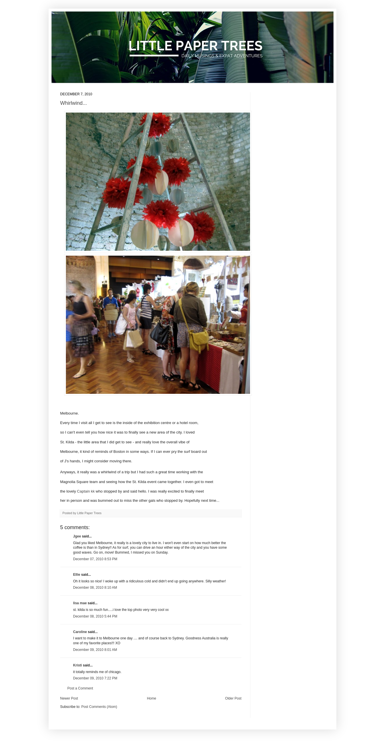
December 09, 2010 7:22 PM (95, 678)
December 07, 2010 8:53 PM (95, 559)
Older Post (233, 698)
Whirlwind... (73, 103)
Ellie (76, 574)
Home (151, 698)
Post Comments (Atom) (99, 706)
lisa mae (80, 603)
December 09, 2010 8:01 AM (95, 649)
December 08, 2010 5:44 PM (95, 616)
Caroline (80, 632)
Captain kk (86, 491)
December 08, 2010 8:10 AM (95, 588)
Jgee (77, 536)
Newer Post (69, 698)
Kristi (78, 665)
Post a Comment (80, 688)
